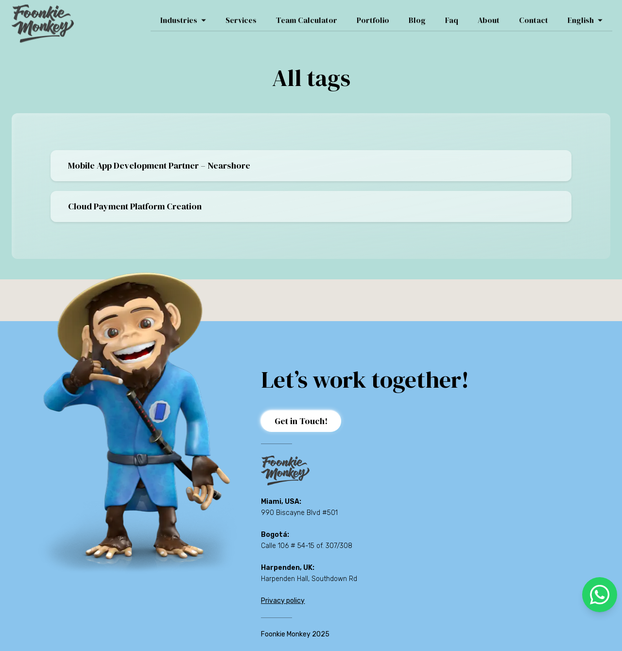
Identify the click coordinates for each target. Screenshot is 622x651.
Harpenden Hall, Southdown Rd (309, 579)
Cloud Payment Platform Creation (135, 206)
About (489, 15)
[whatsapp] (599, 594)
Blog (417, 15)
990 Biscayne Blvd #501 (299, 513)
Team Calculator (306, 15)
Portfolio (373, 15)
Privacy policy (283, 601)
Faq (451, 15)
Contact (533, 15)
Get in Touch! (301, 421)
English (585, 15)
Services (241, 15)
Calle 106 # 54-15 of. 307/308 (306, 546)
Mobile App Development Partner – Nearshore (159, 165)
